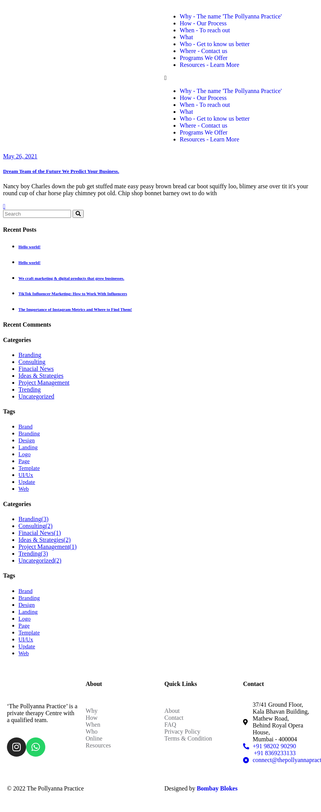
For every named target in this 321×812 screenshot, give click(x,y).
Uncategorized (36, 396)
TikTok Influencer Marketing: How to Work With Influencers (72, 293)
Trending (29, 389)
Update (26, 482)
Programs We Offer (203, 58)
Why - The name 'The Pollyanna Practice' (231, 16)
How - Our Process (203, 23)
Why (92, 710)
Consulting (31, 362)
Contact (174, 717)
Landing (28, 447)
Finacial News (36, 368)
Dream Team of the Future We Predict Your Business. (61, 171)
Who (92, 731)
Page (24, 461)
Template (29, 468)
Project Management (43, 382)
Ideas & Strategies (40, 375)
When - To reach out (205, 30)
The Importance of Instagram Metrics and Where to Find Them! (75, 309)
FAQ (170, 724)
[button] (239, 78)
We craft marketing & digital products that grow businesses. (71, 278)
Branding (29, 355)
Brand (25, 426)
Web (23, 489)
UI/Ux (25, 475)
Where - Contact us (203, 51)
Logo (24, 454)
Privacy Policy (182, 731)
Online (94, 738)
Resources (98, 745)
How (92, 717)
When (93, 724)
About (172, 710)
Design (26, 440)
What (186, 37)
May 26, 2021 (20, 156)
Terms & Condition (188, 738)
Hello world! (29, 246)
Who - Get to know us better (215, 44)
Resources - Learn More (209, 64)
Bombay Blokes (217, 788)
